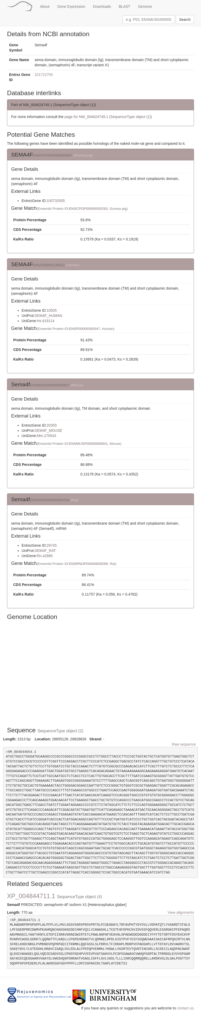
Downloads (102, 6)
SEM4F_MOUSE (48, 430)
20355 (52, 425)
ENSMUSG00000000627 (49, 385)
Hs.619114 (46, 321)
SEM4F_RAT (45, 551)
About (45, 6)
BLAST (124, 6)
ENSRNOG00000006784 (49, 500)
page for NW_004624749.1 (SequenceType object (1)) (108, 117)
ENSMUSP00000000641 (88, 444)
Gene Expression (71, 6)
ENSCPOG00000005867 (52, 155)
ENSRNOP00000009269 (88, 564)
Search (185, 19)
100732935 (56, 201)
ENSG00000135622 (49, 265)
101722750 (44, 75)
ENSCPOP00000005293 (88, 209)
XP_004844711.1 (54, 895)
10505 (52, 310)
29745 (52, 545)
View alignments (181, 912)
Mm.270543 (46, 436)
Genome (145, 6)
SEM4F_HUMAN (48, 316)
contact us (185, 1008)
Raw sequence (184, 744)
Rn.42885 (45, 556)
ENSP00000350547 (84, 329)
